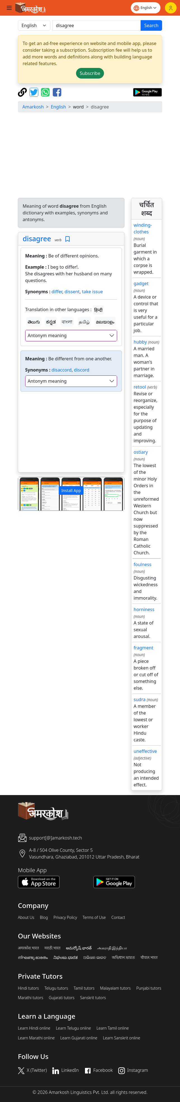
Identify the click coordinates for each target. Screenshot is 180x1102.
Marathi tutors (30, 998)
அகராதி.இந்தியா (112, 948)
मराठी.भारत (52, 948)
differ (56, 291)
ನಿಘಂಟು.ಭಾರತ (65, 957)
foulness (142, 564)
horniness (144, 609)
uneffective (145, 751)
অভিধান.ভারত (123, 957)
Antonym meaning (47, 335)
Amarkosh (33, 107)
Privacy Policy (65, 917)
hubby (140, 342)
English (58, 107)
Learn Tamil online (112, 1028)
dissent (72, 291)
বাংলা (67, 322)
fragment (143, 648)
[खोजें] (96, 25)
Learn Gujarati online (79, 1038)
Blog (44, 917)
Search (151, 25)
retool (140, 387)
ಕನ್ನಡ (51, 322)
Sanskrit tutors (93, 998)
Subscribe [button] (90, 73)
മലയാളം (105, 322)
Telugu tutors (56, 988)
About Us (26, 917)
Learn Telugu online (73, 1028)
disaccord (61, 370)
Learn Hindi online (34, 1028)
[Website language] (145, 7)
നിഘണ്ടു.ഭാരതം (33, 957)
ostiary (141, 452)
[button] (26, 493)
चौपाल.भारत (149, 957)
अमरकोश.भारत (28, 948)
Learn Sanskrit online (121, 1038)
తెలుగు (34, 322)
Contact (118, 917)
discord (81, 370)
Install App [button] (71, 490)
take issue (92, 291)
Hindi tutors (28, 988)
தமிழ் (84, 322)
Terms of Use (94, 917)
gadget (141, 283)
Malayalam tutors (115, 988)
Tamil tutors (84, 988)
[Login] (171, 7)
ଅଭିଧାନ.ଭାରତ (94, 957)
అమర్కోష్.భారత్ (78, 948)
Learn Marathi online (36, 1038)
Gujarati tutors (62, 998)
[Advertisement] (71, 433)
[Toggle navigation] (9, 7)
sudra (140, 699)
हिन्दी (98, 310)
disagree (37, 238)
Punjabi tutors (148, 988)
